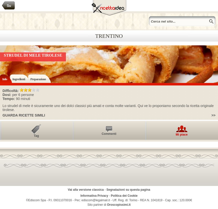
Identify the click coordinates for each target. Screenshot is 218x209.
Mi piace (181, 134)
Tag (36, 136)
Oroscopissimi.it (119, 204)
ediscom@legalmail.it (95, 200)
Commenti (109, 134)
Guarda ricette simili (24, 115)
